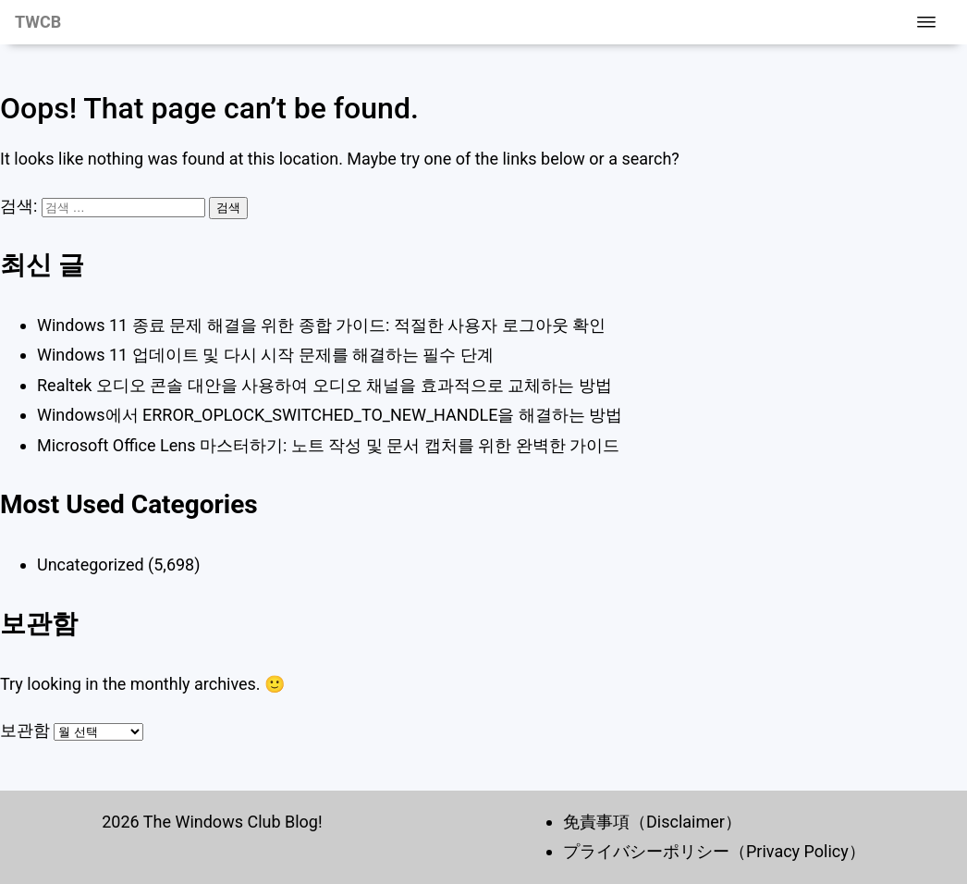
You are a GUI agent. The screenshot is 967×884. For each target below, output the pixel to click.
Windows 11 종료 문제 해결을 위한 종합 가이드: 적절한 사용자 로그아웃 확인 (321, 325)
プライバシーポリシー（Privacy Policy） (714, 851)
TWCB (38, 21)
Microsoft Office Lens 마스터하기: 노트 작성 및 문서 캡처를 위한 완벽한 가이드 (328, 445)
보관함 (25, 730)
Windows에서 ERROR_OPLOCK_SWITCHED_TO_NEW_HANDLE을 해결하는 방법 (329, 414)
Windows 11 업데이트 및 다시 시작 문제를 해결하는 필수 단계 (265, 354)
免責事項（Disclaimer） (652, 821)
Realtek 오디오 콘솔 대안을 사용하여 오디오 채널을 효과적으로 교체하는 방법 (324, 385)
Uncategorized (90, 564)
